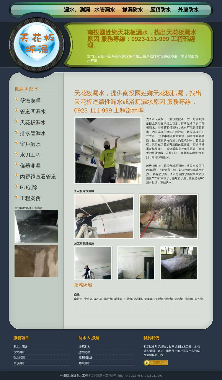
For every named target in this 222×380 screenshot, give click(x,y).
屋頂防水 (160, 10)
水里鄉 (158, 298)
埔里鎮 (118, 298)
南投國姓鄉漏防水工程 (74, 375)
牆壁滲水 (84, 346)
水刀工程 (30, 155)
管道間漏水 (33, 111)
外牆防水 (188, 10)
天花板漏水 (33, 122)
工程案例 (30, 198)
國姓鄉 (108, 298)
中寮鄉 (88, 298)
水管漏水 (104, 10)
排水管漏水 (33, 133)
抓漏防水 (132, 10)
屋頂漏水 (19, 363)
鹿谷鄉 (198, 298)
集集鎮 (148, 298)
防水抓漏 (19, 357)
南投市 (78, 298)
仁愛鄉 (128, 298)
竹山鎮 (188, 298)
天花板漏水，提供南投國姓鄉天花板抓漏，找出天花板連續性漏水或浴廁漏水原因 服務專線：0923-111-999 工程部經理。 (138, 102)
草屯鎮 (98, 298)
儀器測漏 (30, 166)
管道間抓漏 (85, 357)
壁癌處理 (30, 101)
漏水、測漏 (77, 10)
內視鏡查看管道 (38, 176)
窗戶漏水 (30, 144)
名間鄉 (138, 298)
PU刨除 (29, 187)
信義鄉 (178, 298)
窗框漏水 (84, 363)
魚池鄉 (168, 298)
